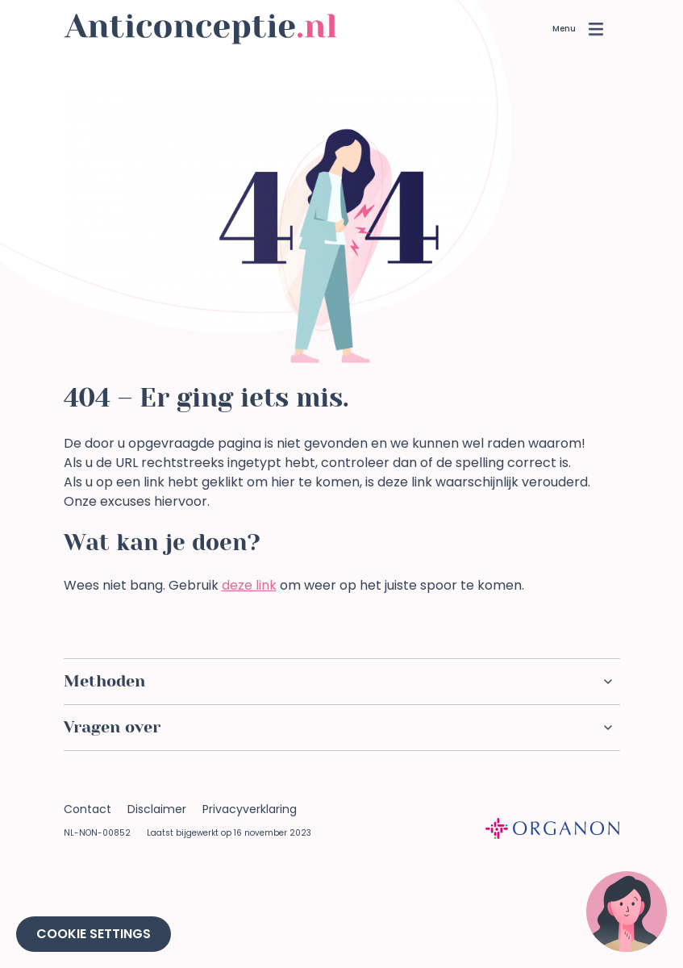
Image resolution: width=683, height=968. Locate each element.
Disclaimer (156, 809)
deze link (249, 585)
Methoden (338, 681)
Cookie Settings (93, 933)
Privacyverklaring (249, 809)
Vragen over (338, 727)
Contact (87, 809)
